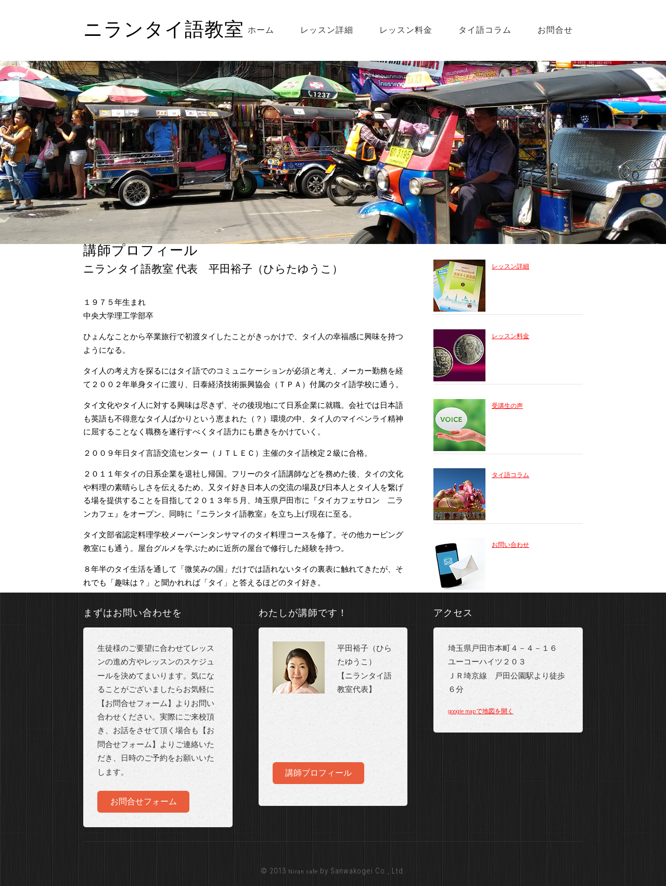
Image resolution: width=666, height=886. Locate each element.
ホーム (261, 30)
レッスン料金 (405, 30)
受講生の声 (507, 405)
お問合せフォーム (143, 801)
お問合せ (555, 30)
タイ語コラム (484, 30)
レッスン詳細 (326, 30)
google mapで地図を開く (481, 711)
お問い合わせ (510, 544)
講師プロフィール (318, 773)
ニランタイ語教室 (163, 32)
